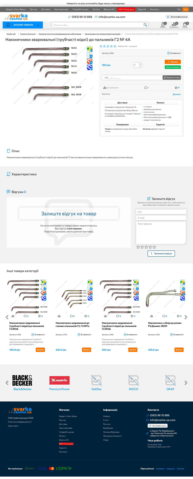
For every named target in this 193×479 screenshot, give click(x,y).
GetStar (97, 391)
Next (186, 318)
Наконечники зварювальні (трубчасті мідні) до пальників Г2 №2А (25, 328)
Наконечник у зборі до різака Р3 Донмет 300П (165, 327)
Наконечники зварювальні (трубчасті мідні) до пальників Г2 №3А (118, 328)
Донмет (177, 94)
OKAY (170, 391)
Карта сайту (13, 428)
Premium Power (59, 391)
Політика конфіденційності (21, 424)
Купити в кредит (172, 67)
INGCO (133, 391)
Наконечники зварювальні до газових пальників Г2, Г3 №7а (72, 328)
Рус (179, 9)
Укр (185, 9)
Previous (7, 318)
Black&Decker (22, 391)
